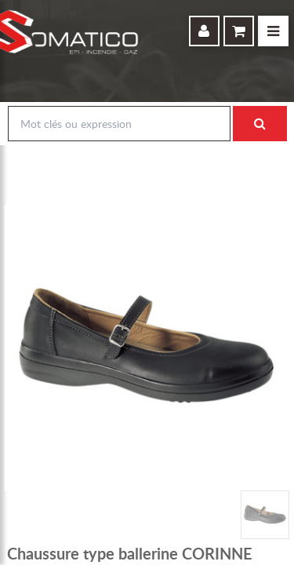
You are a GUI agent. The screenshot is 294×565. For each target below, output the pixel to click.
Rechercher (259, 124)
